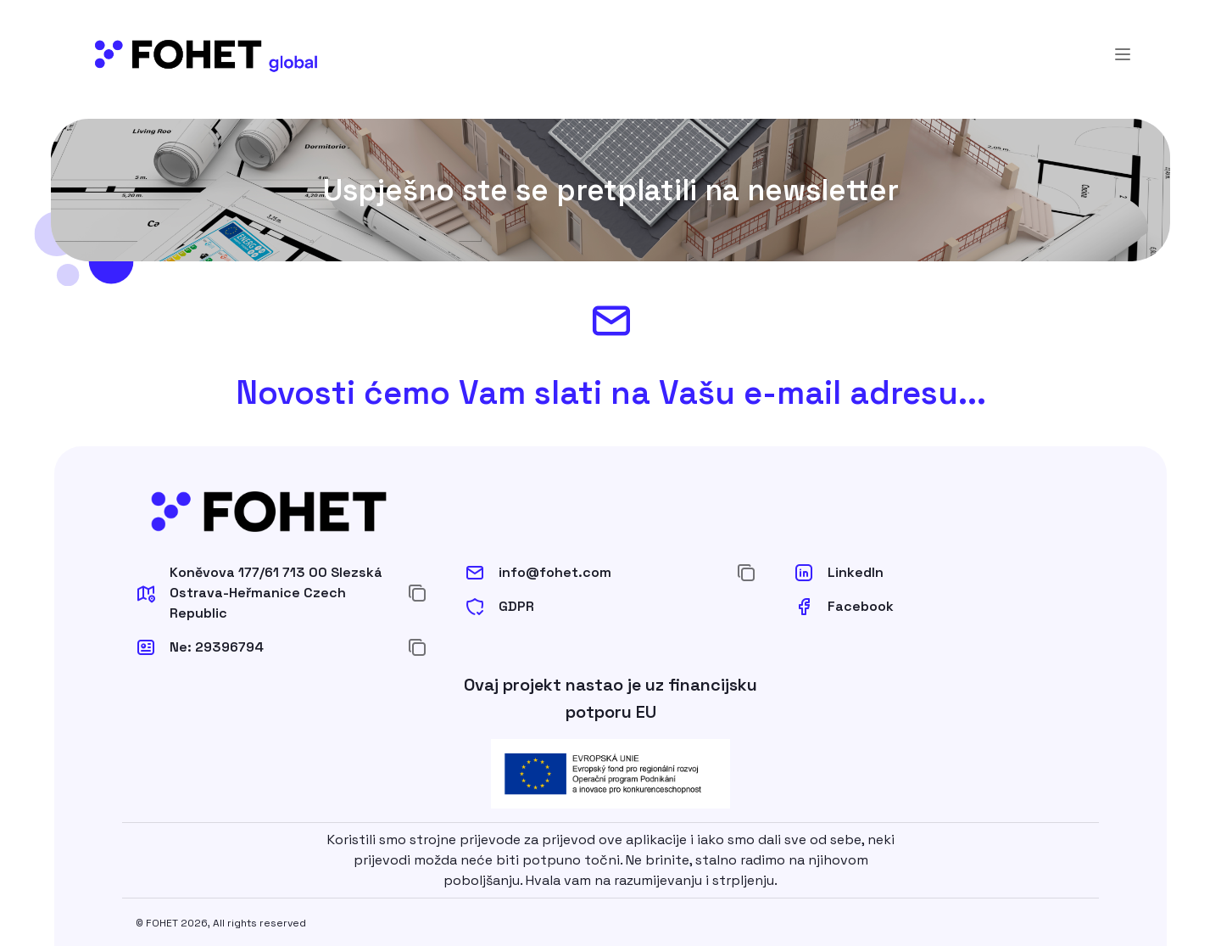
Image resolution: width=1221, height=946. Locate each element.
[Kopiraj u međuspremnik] (417, 593)
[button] (264, 593)
